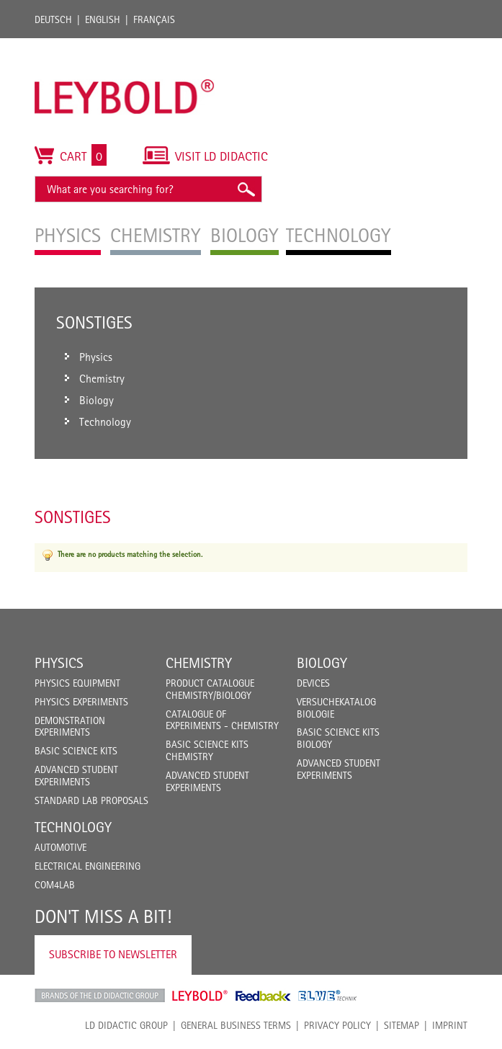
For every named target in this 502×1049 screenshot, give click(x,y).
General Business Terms (236, 1025)
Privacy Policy (337, 1025)
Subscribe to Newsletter (113, 954)
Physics (59, 662)
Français (154, 19)
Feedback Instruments (263, 995)
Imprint (449, 1025)
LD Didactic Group (126, 1025)
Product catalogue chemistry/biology (210, 689)
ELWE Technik (327, 995)
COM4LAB (55, 884)
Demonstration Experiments (70, 726)
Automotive (60, 847)
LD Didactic (100, 995)
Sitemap (401, 1025)
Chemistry (199, 662)
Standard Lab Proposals (91, 800)
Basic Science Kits (76, 750)
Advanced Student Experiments (76, 775)
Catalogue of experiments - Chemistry (222, 720)
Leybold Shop (200, 995)
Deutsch (53, 19)
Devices (313, 683)
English (102, 19)
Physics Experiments (81, 701)
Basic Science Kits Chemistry (207, 750)
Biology (322, 662)
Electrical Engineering (87, 866)
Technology (73, 827)
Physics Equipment (77, 683)
